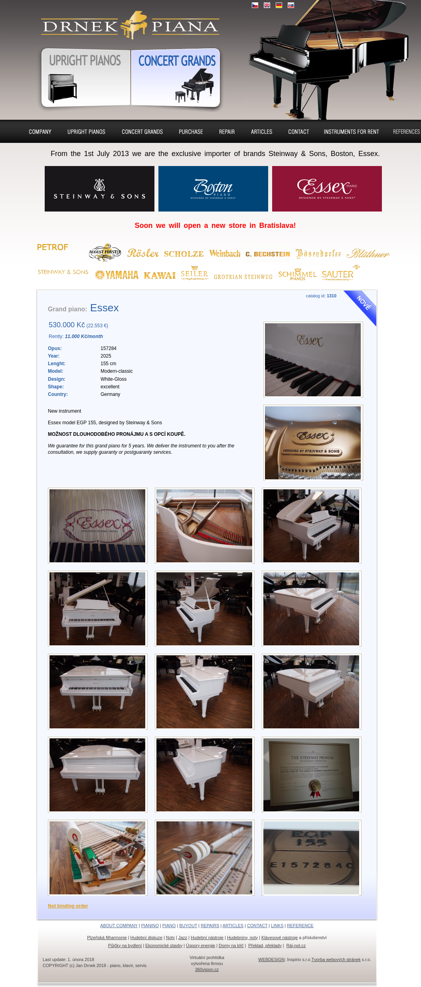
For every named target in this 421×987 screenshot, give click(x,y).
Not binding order (68, 906)
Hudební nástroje (207, 937)
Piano (142, 131)
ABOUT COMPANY (119, 925)
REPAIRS (210, 925)
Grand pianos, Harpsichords (177, 76)
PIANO (169, 925)
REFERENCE (300, 925)
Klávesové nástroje (279, 937)
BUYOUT (188, 925)
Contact (298, 131)
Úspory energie (200, 945)
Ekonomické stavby (163, 945)
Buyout (191, 131)
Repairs (227, 131)
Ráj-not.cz (296, 945)
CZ (255, 5)
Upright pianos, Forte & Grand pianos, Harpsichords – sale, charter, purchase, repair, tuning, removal (127, 20)
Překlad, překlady (264, 945)
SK (291, 5)
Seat (261, 131)
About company (40, 132)
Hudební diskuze (146, 937)
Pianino (87, 131)
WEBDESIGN (271, 959)
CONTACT (257, 925)
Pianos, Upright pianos (81, 76)
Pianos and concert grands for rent (351, 132)
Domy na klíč (231, 945)
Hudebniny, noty (242, 937)
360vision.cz (207, 969)
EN (267, 5)
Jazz (182, 937)
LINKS (277, 925)
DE (279, 5)
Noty (170, 937)
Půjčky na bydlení (125, 945)
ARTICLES (233, 925)
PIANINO (150, 925)
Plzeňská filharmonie (107, 937)
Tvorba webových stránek (336, 959)
